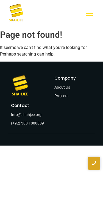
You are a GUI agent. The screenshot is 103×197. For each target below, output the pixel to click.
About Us (62, 87)
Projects (61, 96)
